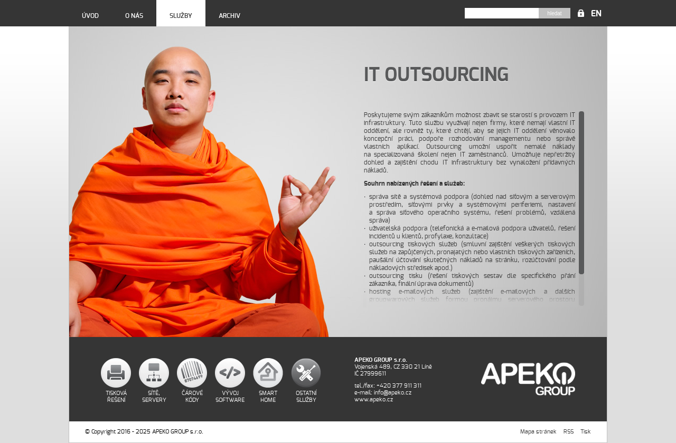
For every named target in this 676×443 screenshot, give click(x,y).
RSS (569, 432)
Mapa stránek (538, 432)
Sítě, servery (154, 396)
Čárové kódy (192, 396)
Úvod (90, 16)
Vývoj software (230, 396)
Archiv (229, 16)
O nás (134, 16)
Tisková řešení (116, 396)
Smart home (268, 396)
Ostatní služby (306, 396)
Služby (181, 16)
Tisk (585, 432)
